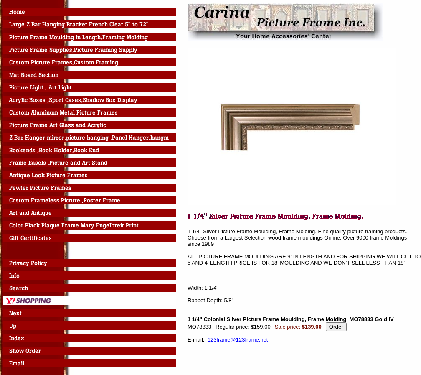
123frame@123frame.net (238, 340)
